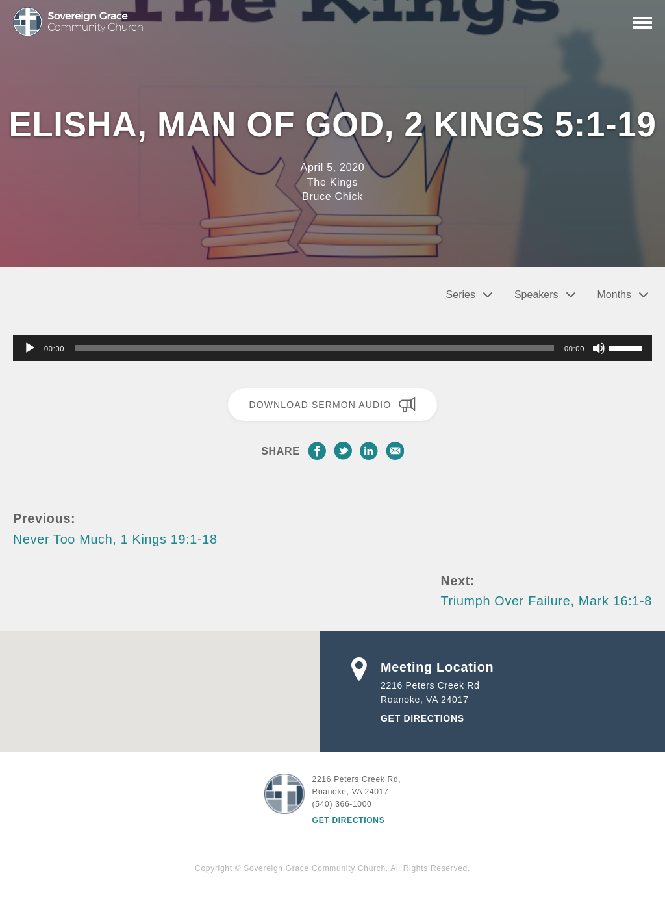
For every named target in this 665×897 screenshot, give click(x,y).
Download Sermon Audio (332, 404)
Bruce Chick (332, 196)
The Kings (332, 182)
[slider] (314, 348)
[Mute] (598, 348)
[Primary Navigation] (642, 23)
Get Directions (422, 718)
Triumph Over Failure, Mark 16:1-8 (546, 601)
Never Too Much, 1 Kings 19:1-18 (115, 539)
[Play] (29, 348)
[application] (332, 348)
